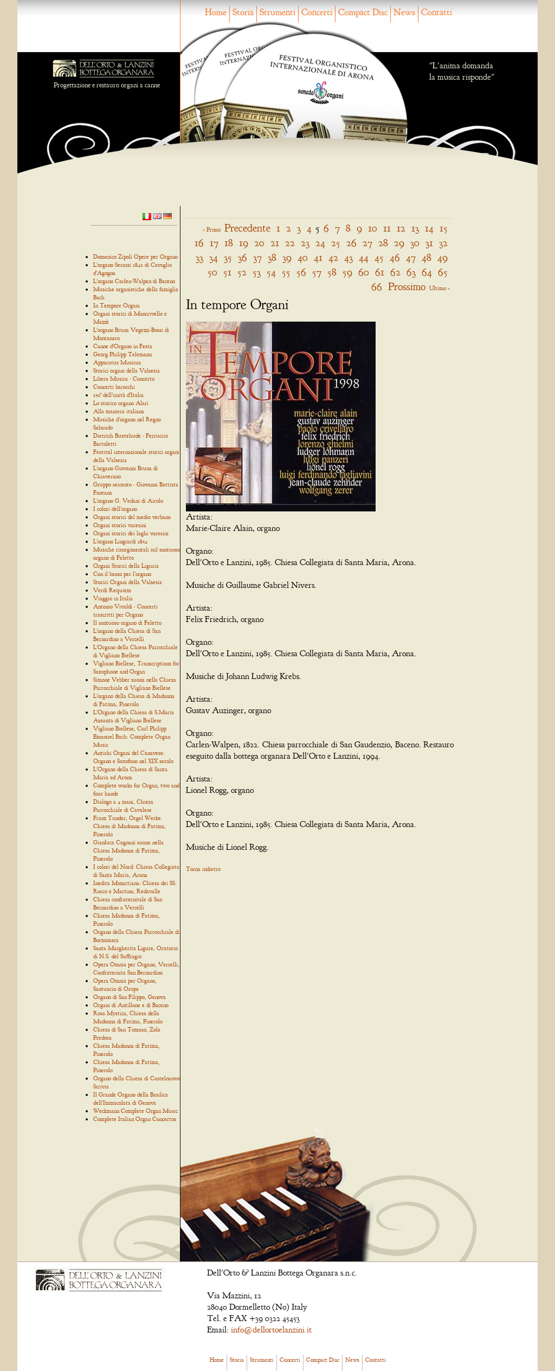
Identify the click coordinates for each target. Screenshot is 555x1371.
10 (372, 228)
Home (216, 12)
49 (442, 257)
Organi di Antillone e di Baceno (131, 1005)
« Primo (212, 229)
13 (415, 228)
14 (429, 228)
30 (415, 242)
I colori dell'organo (115, 508)
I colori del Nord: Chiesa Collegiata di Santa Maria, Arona (136, 871)
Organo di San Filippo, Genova (129, 997)
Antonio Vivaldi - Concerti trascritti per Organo (125, 610)
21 (274, 242)
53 (257, 272)
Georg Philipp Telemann (122, 354)
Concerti (316, 12)
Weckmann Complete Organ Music (135, 1110)
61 (379, 272)
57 (316, 272)
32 (443, 242)
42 (333, 257)
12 (401, 228)
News (404, 12)
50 (212, 272)
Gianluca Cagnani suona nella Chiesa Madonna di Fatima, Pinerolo (128, 850)
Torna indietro (203, 869)
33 (199, 257)
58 (332, 272)
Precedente (247, 228)
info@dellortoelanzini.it (271, 1329)
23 (305, 242)
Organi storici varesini (119, 525)
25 (335, 242)
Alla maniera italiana (118, 411)
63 (411, 272)
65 (443, 272)
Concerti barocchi (114, 386)
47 (411, 257)
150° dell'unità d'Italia (118, 395)
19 (243, 242)
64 (427, 272)
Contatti (436, 12)
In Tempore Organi (116, 305)
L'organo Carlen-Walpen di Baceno (134, 281)
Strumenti (277, 12)
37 (257, 257)
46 (395, 257)
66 (376, 286)
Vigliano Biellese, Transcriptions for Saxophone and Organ (136, 667)
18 (228, 242)
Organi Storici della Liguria (126, 565)
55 (286, 272)
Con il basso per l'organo (122, 574)
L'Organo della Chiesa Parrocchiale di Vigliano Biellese (135, 651)
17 (214, 242)
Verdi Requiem (112, 590)
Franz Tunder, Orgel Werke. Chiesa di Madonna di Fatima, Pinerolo (129, 826)
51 (227, 272)
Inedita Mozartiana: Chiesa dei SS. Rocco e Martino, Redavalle (135, 887)
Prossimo (406, 286)
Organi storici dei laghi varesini (131, 533)
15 (444, 228)
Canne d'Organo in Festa (122, 346)
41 (318, 257)
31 (429, 242)
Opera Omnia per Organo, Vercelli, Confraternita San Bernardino (136, 968)
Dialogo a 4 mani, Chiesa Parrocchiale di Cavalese (123, 805)
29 (399, 242)
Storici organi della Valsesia (126, 370)
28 (383, 242)
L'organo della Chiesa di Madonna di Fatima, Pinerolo (134, 700)
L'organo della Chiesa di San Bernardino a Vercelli (126, 635)
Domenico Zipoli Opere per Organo (135, 256)
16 (199, 242)
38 (272, 257)
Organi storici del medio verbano (132, 517)
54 (271, 272)
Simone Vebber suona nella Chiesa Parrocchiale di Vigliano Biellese (134, 683)
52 (242, 272)
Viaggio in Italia (113, 598)
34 (213, 257)
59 (347, 272)
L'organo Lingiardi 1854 (120, 541)
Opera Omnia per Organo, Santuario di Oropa (125, 984)
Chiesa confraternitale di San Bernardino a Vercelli (127, 903)
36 (242, 257)
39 (287, 257)
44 (364, 257)
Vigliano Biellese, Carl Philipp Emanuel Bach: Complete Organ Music (131, 736)
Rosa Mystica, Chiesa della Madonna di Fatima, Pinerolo (128, 1017)
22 (290, 242)
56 (301, 272)
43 (348, 257)
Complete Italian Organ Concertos (134, 1119)
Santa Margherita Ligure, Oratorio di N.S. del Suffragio (135, 952)
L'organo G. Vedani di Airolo (128, 500)
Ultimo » (439, 288)
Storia (243, 12)
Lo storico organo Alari (121, 403)
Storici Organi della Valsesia (127, 582)
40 (303, 257)
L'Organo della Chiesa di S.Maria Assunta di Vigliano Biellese (133, 716)
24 (320, 242)
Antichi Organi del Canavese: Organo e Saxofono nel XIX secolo (133, 757)
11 (387, 228)
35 (228, 257)
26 (351, 242)
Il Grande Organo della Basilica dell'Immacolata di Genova (130, 1098)
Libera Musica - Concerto (123, 378)
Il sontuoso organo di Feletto (127, 622)
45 (379, 257)
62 (395, 272)
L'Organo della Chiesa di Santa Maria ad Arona (130, 773)
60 (363, 272)
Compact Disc (363, 12)
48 (426, 257)
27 (367, 242)
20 (259, 242)
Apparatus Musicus (117, 362)
